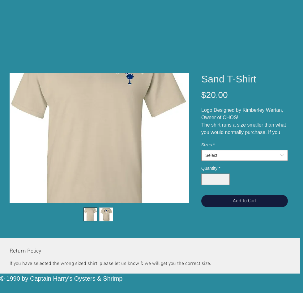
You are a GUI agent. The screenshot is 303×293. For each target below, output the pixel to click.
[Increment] (225, 179)
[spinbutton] (215, 179)
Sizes (208, 144)
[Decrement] (206, 179)
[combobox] (244, 155)
